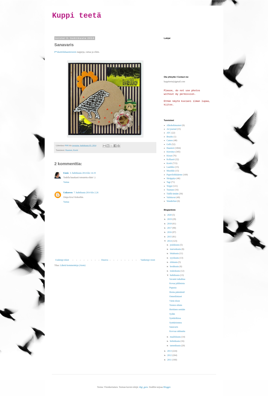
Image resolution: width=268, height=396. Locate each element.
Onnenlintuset (175, 296)
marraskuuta (175, 249)
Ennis (66, 173)
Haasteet (68, 150)
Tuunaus (170, 189)
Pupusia (172, 287)
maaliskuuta (175, 336)
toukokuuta (175, 271)
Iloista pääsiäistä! (177, 292)
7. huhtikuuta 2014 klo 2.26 (86, 192)
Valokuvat (171, 197)
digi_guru (143, 387)
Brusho (170, 136)
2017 (169, 228)
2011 (169, 359)
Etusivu (104, 260)
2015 (169, 236)
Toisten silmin (175, 305)
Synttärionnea (175, 322)
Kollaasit (171, 159)
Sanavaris (173, 327)
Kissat (169, 155)
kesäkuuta (174, 266)
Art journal (171, 129)
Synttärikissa (175, 318)
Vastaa (66, 182)
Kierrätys (171, 151)
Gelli (169, 144)
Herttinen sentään (177, 309)
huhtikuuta (175, 275)
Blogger (166, 387)
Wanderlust (172, 201)
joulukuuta (175, 245)
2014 (169, 241)
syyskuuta (174, 258)
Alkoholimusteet (174, 125)
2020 (169, 215)
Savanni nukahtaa (177, 279)
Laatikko (171, 167)
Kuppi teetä (76, 16)
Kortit (75, 150)
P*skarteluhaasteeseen (65, 51)
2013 (169, 351)
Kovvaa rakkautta (177, 331)
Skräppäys (171, 178)
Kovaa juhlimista (177, 283)
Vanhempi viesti (148, 260)
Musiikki (171, 170)
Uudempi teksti (62, 260)
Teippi (169, 186)
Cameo (170, 140)
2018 (169, 223)
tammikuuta (175, 345)
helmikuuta (175, 341)
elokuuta (174, 262)
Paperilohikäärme (174, 174)
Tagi (168, 182)
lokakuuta (174, 253)
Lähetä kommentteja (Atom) (73, 265)
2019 (169, 219)
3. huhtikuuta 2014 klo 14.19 (83, 173)
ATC (169, 132)
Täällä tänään (172, 193)
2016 (169, 232)
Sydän (172, 314)
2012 (169, 355)
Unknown (68, 192)
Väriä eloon (174, 301)
